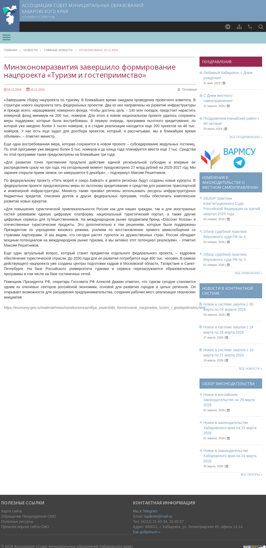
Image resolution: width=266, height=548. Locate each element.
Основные (189, 89)
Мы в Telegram (145, 511)
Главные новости (58, 50)
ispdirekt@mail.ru (158, 516)
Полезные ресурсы (17, 521)
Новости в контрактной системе (227, 291)
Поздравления (216, 61)
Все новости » (250, 368)
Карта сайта (11, 511)
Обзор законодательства (228, 383)
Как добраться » (146, 532)
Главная (10, 50)
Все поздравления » (246, 137)
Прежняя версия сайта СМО (25, 527)
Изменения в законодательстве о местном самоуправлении (230, 182)
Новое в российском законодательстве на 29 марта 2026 (229, 400)
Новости (30, 50)
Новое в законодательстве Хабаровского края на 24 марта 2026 (229, 456)
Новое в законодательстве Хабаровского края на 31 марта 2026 (229, 428)
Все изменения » (248, 273)
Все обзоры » (251, 474)
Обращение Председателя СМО (28, 516)
